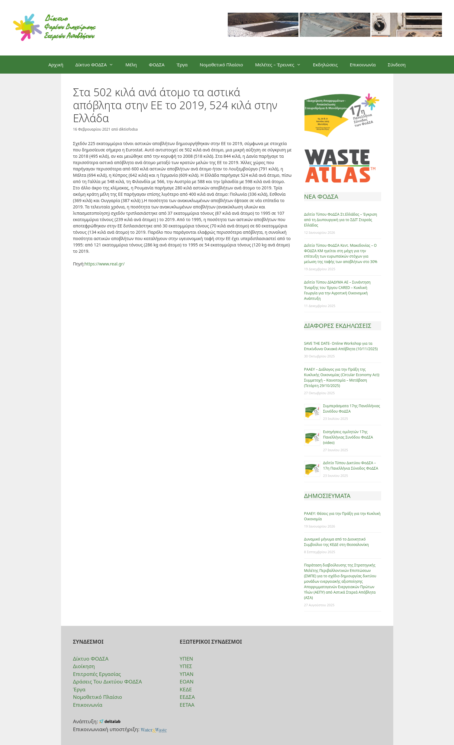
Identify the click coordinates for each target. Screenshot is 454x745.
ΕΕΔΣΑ (187, 696)
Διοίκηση (84, 666)
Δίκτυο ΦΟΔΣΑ (98, 64)
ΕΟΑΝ (187, 681)
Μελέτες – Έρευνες (281, 64)
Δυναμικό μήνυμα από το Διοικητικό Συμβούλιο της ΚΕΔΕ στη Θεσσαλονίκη (336, 542)
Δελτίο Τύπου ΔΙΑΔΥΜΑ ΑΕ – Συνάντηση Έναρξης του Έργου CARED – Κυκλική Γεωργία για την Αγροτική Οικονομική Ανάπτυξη (337, 290)
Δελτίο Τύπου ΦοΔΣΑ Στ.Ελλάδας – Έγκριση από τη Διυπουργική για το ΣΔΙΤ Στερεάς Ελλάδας (340, 220)
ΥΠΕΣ (186, 666)
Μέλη (131, 65)
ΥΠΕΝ (186, 658)
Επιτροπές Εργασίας (97, 673)
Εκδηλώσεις (325, 65)
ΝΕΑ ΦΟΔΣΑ (321, 196)
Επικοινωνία (363, 65)
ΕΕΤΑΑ (187, 704)
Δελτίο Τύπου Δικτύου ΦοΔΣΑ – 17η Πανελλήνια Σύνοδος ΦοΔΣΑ (350, 465)
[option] (263, 28)
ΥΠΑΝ (187, 673)
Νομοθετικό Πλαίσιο (221, 65)
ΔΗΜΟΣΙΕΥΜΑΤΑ (327, 496)
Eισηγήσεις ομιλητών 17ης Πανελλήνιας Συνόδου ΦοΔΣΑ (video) (348, 437)
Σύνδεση (397, 65)
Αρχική (55, 65)
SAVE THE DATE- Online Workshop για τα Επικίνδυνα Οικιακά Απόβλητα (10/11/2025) (341, 346)
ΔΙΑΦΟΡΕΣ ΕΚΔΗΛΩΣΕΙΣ (338, 326)
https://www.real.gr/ (105, 264)
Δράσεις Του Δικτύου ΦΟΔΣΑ (107, 681)
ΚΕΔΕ (186, 689)
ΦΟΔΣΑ (157, 65)
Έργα (182, 65)
